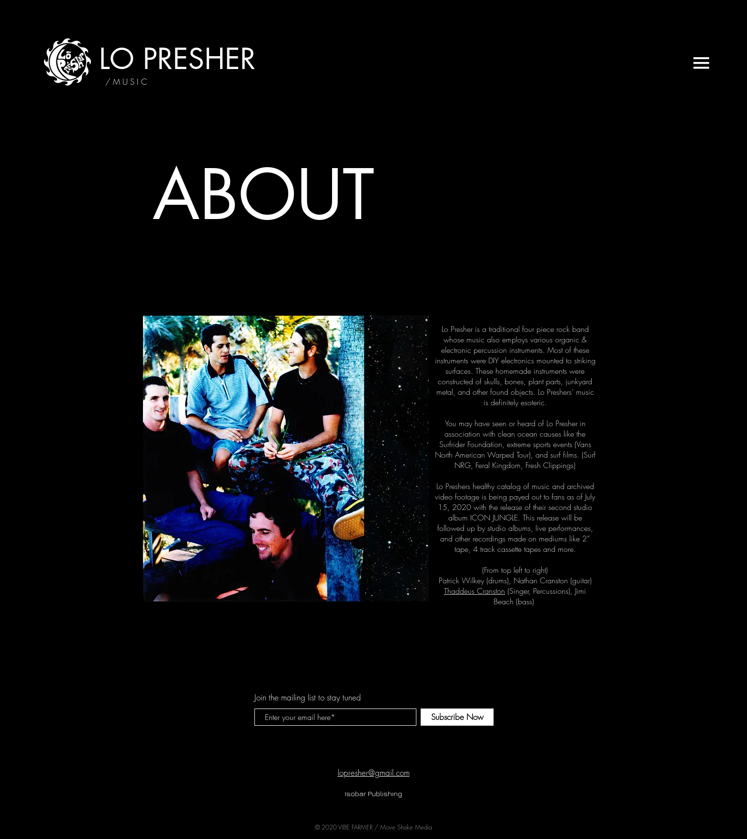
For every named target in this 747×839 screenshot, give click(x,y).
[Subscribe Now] (457, 717)
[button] (701, 63)
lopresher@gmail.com (374, 772)
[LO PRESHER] (177, 59)
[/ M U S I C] (126, 82)
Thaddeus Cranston (474, 591)
